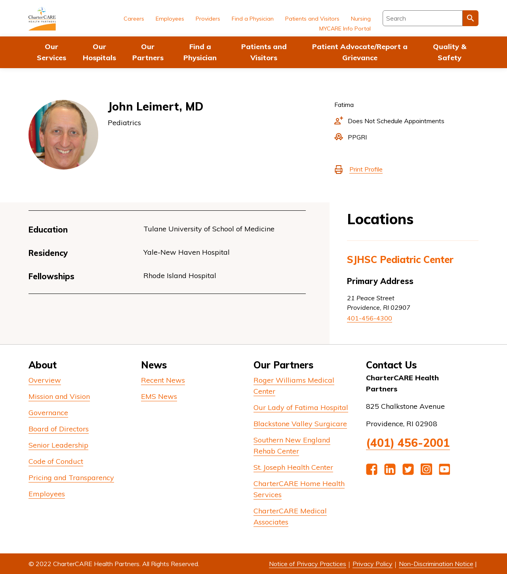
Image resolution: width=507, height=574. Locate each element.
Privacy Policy (373, 564)
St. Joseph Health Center (293, 467)
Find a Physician (200, 52)
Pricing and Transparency (71, 477)
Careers (134, 18)
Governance (48, 412)
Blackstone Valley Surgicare (300, 423)
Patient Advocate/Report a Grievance (360, 52)
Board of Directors (59, 428)
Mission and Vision (59, 396)
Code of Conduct (56, 461)
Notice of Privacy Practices (307, 564)
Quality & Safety (449, 52)
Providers (208, 18)
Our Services (51, 52)
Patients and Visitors (264, 52)
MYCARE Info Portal (345, 28)
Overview (45, 380)
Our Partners (148, 52)
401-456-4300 (369, 318)
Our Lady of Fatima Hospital (301, 407)
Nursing (361, 18)
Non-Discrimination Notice (436, 564)
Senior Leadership (58, 445)
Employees (170, 18)
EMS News (159, 396)
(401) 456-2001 (408, 443)
